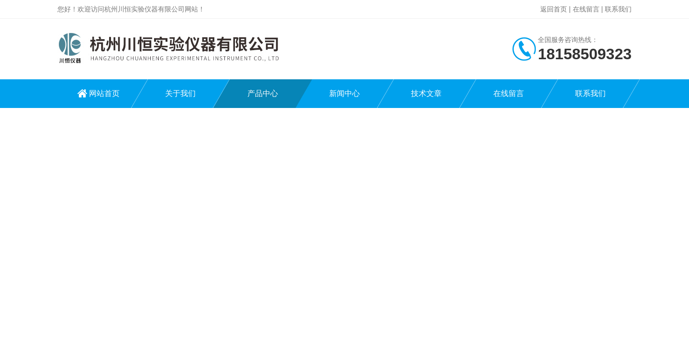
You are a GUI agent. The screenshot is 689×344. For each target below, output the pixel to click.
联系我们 (618, 9)
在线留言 (586, 9)
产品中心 (262, 93)
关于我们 (180, 93)
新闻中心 (344, 93)
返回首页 (553, 9)
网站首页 (104, 93)
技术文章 (426, 93)
